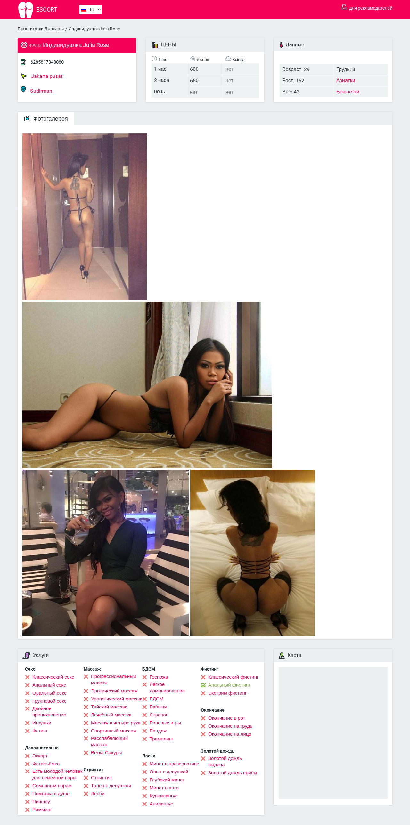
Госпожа (159, 677)
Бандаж (158, 731)
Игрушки (41, 723)
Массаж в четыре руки (116, 723)
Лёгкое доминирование (167, 688)
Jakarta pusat (41, 76)
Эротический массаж (114, 691)
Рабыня (158, 707)
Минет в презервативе (174, 764)
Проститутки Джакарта (41, 28)
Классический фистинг (233, 677)
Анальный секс (49, 685)
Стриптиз (101, 778)
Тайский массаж (109, 707)
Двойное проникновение (49, 712)
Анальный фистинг (229, 685)
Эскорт (40, 756)
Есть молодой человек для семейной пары (57, 774)
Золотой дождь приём (232, 773)
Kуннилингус (163, 796)
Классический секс (53, 677)
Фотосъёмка (46, 764)
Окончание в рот (226, 718)
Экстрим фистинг (227, 693)
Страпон (159, 715)
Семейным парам (52, 786)
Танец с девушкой (111, 786)
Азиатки (345, 80)
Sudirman (36, 90)
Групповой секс (49, 701)
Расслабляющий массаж (109, 741)
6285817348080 (47, 62)
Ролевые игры (165, 723)
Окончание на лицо (229, 734)
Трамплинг (161, 739)
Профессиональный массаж (113, 680)
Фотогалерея (46, 118)
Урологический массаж (116, 699)
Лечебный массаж (111, 715)
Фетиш (39, 731)
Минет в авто (164, 788)
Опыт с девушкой (169, 772)
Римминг (42, 810)
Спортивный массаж (113, 731)
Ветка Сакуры (106, 753)
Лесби (98, 794)
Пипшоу (41, 802)
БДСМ (156, 699)
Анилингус (161, 804)
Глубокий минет (167, 780)
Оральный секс (49, 693)
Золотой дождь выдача (225, 762)
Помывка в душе (51, 794)
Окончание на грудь (230, 726)
